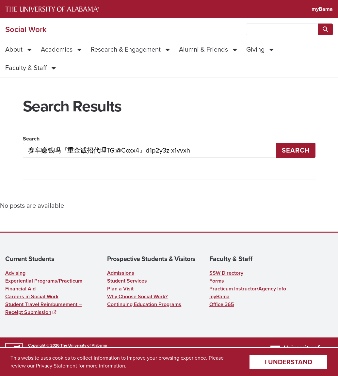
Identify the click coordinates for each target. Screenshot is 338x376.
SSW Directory (226, 273)
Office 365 (221, 304)
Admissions (120, 273)
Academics (56, 49)
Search (31, 138)
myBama (322, 9)
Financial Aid (20, 288)
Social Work (26, 29)
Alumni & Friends (203, 49)
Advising (15, 273)
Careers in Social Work (31, 296)
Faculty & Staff (26, 68)
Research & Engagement (126, 49)
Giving (255, 49)
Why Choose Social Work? (137, 296)
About (14, 49)
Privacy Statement (56, 365)
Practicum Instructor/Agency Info (247, 288)
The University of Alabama (83, 345)
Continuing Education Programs (144, 304)
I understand (288, 362)
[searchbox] (282, 29)
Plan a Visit (120, 288)
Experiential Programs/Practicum (43, 281)
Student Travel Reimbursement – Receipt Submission (43, 308)
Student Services (127, 281)
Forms (216, 281)
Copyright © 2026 (43, 345)
